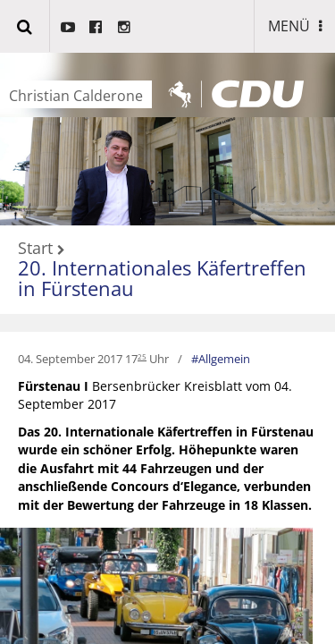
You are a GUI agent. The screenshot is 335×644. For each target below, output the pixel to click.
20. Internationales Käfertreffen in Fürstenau (162, 277)
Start (35, 248)
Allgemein (224, 359)
